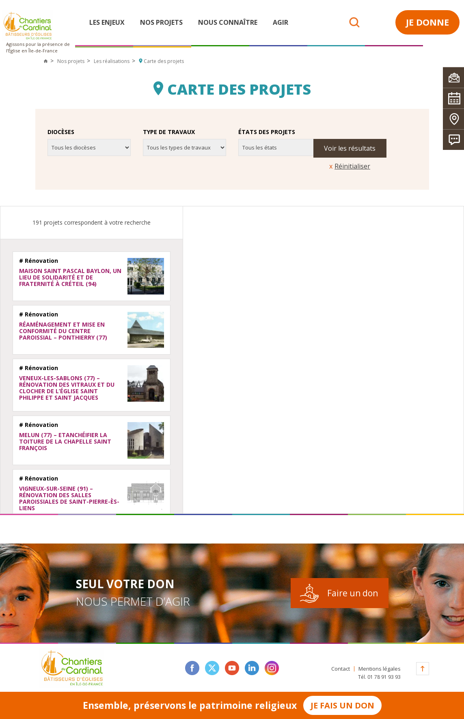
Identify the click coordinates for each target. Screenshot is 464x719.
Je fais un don (342, 705)
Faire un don (352, 593)
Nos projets (161, 22)
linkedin (252, 668)
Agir (280, 22)
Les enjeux (107, 22)
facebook (192, 668)
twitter (212, 668)
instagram (272, 668)
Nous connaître (227, 22)
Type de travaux (169, 132)
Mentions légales (379, 668)
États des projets (266, 132)
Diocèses (60, 132)
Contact (340, 668)
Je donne (427, 22)
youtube (232, 668)
